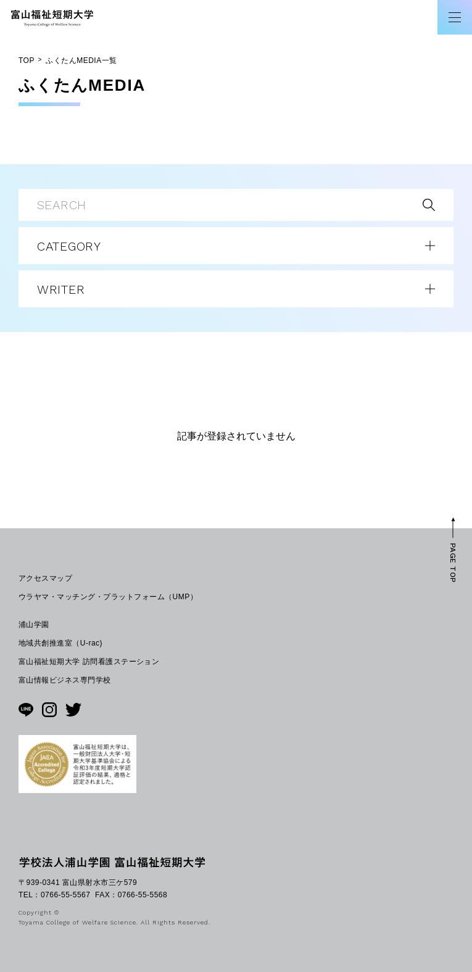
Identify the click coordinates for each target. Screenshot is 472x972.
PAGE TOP (453, 562)
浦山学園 (34, 624)
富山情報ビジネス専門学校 (65, 680)
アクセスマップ (45, 578)
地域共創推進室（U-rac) (60, 643)
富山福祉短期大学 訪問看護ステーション (89, 661)
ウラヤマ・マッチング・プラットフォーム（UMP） (108, 596)
